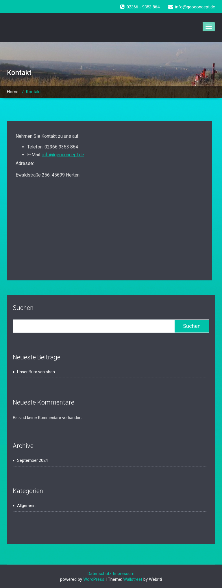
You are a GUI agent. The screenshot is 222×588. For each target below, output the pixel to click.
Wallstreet (132, 579)
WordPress (93, 579)
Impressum (123, 573)
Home (12, 91)
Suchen (23, 307)
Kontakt (33, 91)
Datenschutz (100, 573)
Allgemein (26, 505)
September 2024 (32, 460)
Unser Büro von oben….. (38, 372)
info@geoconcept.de (63, 154)
